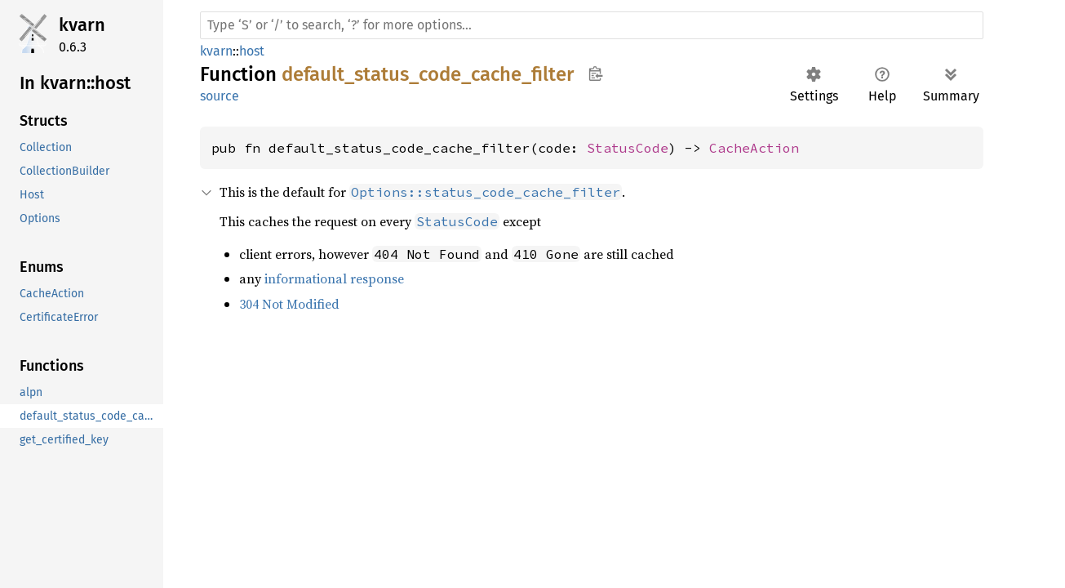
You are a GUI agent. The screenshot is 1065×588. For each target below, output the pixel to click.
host (251, 51)
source (219, 96)
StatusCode (627, 148)
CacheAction (754, 148)
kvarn (82, 25)
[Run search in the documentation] (591, 25)
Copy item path (595, 73)
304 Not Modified (289, 304)
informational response (334, 278)
